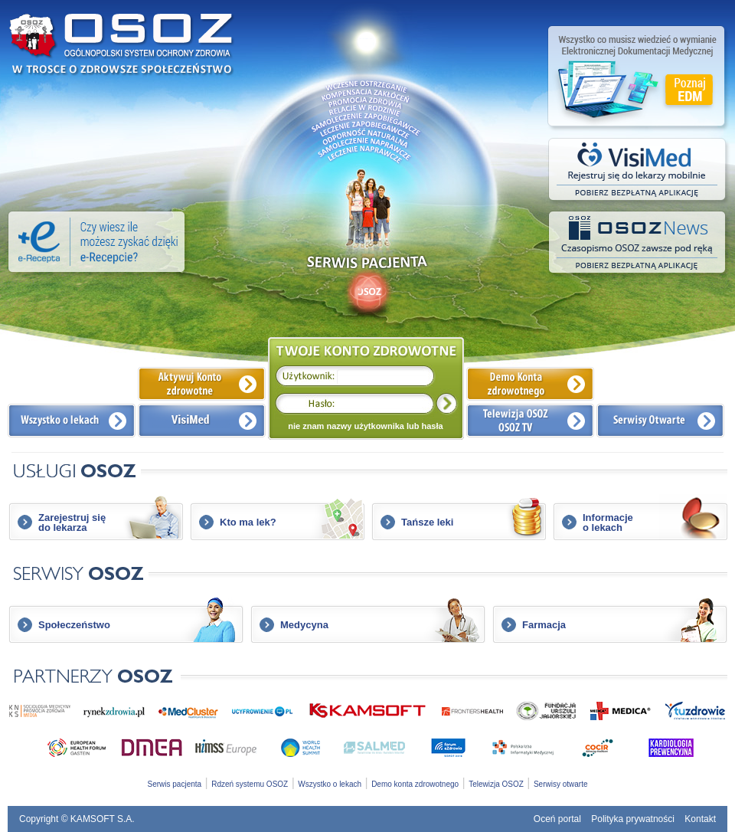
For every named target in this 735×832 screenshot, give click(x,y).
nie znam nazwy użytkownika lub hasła (365, 426)
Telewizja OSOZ (496, 784)
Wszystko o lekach (329, 784)
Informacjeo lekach (608, 522)
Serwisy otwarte (561, 784)
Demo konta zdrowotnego (415, 784)
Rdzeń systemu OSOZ (249, 784)
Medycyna (304, 625)
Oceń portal (557, 819)
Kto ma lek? (248, 522)
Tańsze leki (427, 522)
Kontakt (700, 819)
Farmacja (544, 625)
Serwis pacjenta (175, 784)
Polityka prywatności (633, 819)
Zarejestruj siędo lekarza (72, 522)
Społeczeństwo (74, 625)
